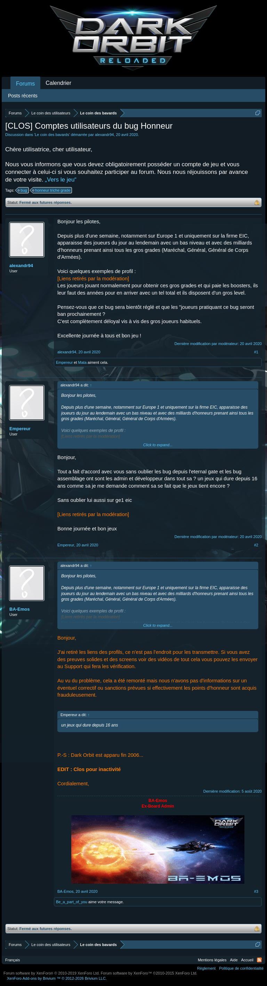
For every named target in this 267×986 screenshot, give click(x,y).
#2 (256, 545)
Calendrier (58, 83)
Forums (25, 84)
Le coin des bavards (52, 135)
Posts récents (23, 95)
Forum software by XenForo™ (149, 973)
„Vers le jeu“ (60, 179)
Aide (234, 960)
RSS (259, 959)
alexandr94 (104, 135)
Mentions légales (212, 960)
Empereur (64, 362)
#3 (256, 891)
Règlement (206, 968)
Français (12, 960)
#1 (256, 352)
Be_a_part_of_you (71, 902)
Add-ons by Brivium (57, 978)
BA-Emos (19, 609)
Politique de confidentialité (241, 968)
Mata (82, 362)
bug (22, 190)
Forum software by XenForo (51, 973)
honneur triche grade (52, 190)
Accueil (247, 960)
